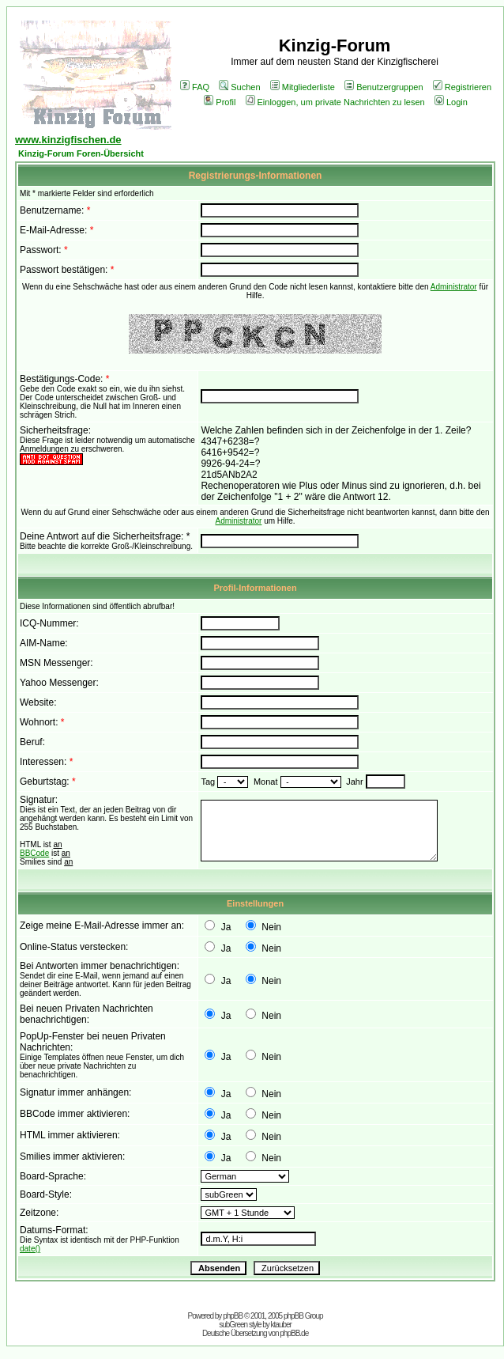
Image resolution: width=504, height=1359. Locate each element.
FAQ (194, 87)
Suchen (239, 87)
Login (451, 102)
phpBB (233, 1316)
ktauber (281, 1324)
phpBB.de (294, 1333)
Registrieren (462, 87)
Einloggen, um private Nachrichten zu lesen (335, 102)
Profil (219, 102)
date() (30, 1248)
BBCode (34, 853)
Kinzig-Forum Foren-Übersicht (81, 153)
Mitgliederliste (302, 87)
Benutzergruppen (383, 87)
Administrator (454, 286)
